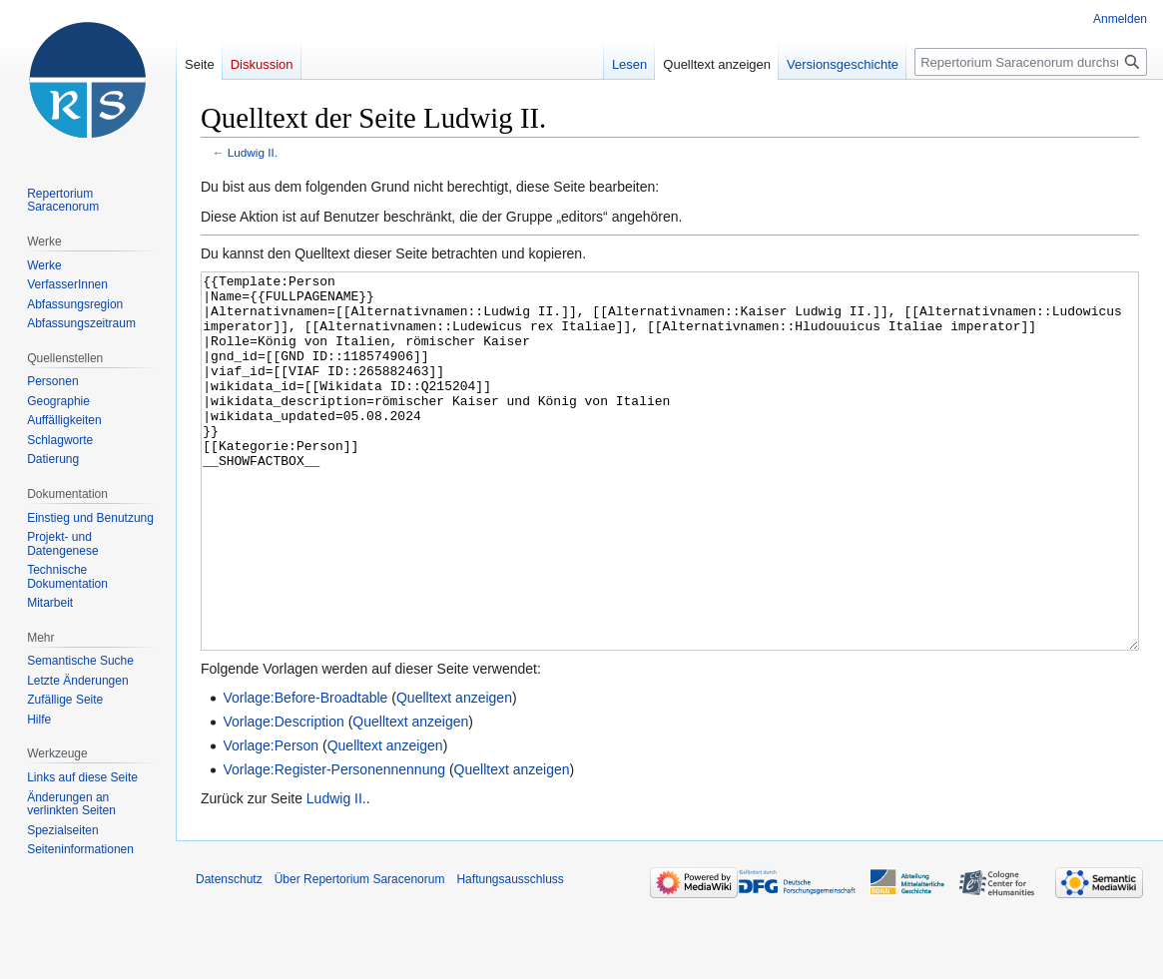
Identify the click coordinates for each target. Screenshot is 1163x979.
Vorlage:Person (270, 820)
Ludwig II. (253, 152)
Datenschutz (229, 954)
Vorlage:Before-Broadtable (305, 772)
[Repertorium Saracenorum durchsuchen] (1030, 62)
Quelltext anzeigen (454, 772)
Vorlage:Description (283, 796)
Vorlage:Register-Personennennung (334, 844)
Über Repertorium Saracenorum (360, 954)
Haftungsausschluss (509, 954)
